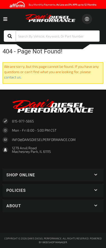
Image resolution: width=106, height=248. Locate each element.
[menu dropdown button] (5, 19)
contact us (12, 77)
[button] (52, 36)
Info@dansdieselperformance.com (44, 139)
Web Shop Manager (54, 242)
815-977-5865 (23, 121)
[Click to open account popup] (87, 19)
